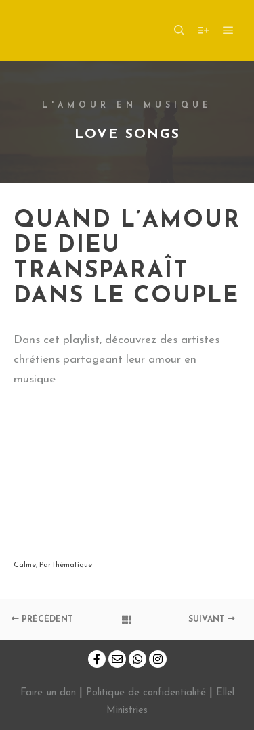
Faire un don (48, 693)
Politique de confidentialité (146, 693)
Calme (25, 565)
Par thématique (65, 565)
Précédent (42, 619)
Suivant (211, 619)
